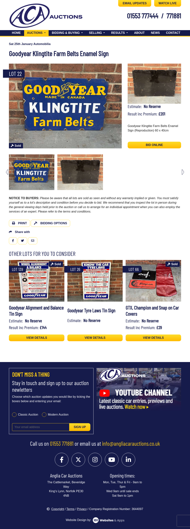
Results (118, 32)
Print (19, 223)
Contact (173, 32)
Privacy (82, 509)
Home (16, 32)
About (139, 32)
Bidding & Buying (66, 32)
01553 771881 (61, 443)
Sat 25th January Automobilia (29, 44)
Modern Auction (58, 414)
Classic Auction (28, 414)
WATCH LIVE (168, 3)
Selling (96, 32)
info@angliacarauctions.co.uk (131, 443)
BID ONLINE (154, 145)
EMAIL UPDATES (135, 3)
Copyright (55, 509)
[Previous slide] (7, 172)
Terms (70, 509)
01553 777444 (142, 16)
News (155, 32)
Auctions (38, 32)
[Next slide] (183, 172)
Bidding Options (50, 223)
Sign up (80, 427)
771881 (173, 16)
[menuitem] (31, 172)
